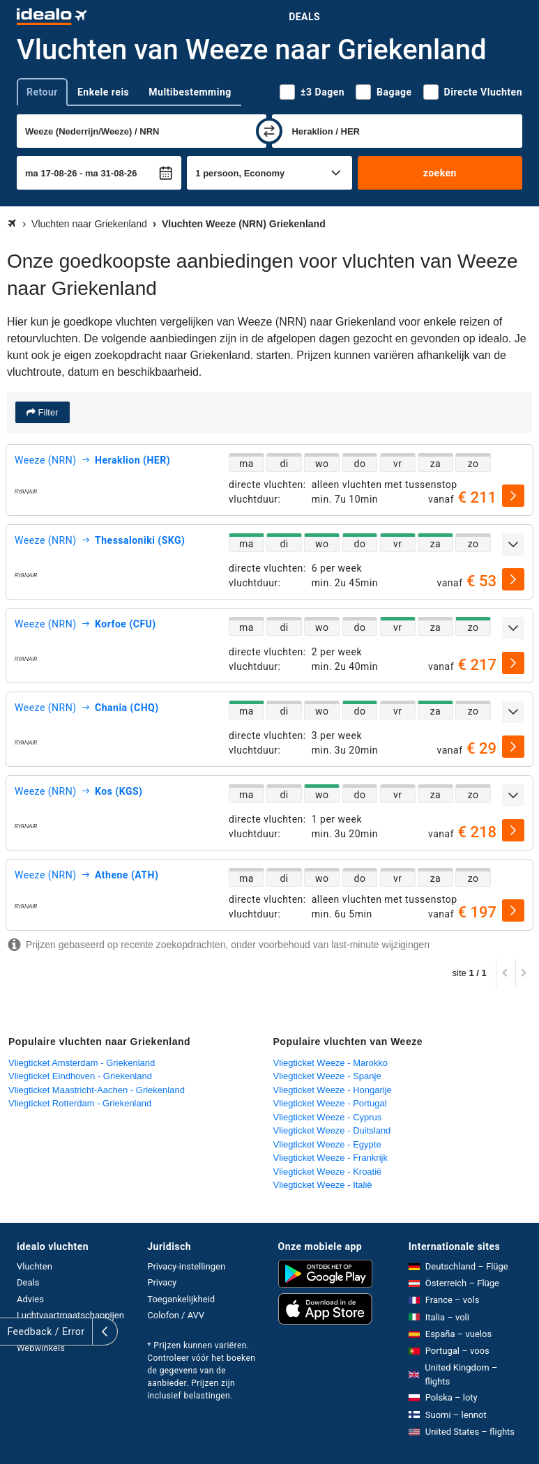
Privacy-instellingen (186, 1266)
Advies (30, 1299)
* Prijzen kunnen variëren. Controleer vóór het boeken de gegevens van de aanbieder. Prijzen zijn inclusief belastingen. (201, 1371)
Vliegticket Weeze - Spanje (327, 1076)
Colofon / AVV (175, 1315)
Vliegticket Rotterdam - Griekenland (79, 1103)
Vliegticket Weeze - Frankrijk (330, 1157)
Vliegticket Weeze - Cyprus (327, 1117)
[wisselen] (269, 131)
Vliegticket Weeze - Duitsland (332, 1130)
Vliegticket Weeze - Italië (322, 1185)
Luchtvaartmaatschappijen (70, 1315)
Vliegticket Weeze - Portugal (330, 1103)
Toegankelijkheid (181, 1299)
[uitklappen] (513, 544)
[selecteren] (513, 496)
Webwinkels (41, 1348)
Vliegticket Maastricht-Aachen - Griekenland (96, 1090)
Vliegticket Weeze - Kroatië (327, 1171)
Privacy (161, 1282)
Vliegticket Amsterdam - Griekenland (81, 1063)
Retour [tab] (42, 92)
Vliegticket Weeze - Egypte (327, 1144)
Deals (304, 16)
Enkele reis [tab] (103, 92)
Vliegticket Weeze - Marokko (330, 1063)
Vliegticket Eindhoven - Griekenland (80, 1076)
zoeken (440, 172)
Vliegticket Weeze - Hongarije (332, 1090)
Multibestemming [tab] (190, 92)
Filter (47, 412)
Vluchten (34, 1266)
